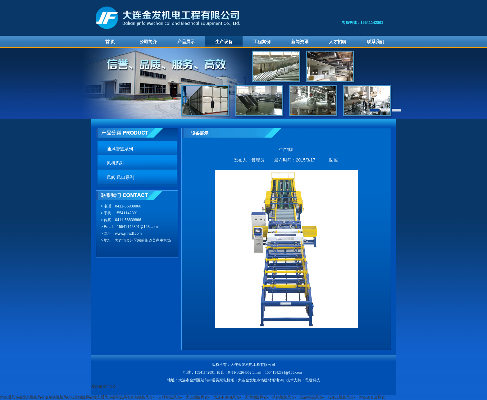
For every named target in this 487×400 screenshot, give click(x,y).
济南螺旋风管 (283, 397)
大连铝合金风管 (372, 397)
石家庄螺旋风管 (341, 397)
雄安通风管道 (104, 397)
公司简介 (148, 41)
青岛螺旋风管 (141, 397)
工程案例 (262, 41)
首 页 (110, 41)
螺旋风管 (123, 397)
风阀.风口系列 (120, 177)
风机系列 (115, 163)
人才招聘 (337, 41)
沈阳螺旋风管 (82, 397)
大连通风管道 (11, 397)
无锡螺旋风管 (311, 397)
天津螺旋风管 (256, 397)
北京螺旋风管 (33, 397)
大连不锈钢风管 (226, 397)
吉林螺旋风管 (169, 397)
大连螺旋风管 (197, 397)
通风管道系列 (120, 149)
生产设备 (224, 41)
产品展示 (186, 41)
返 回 (334, 159)
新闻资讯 (299, 41)
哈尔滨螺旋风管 (58, 397)
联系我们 (375, 41)
